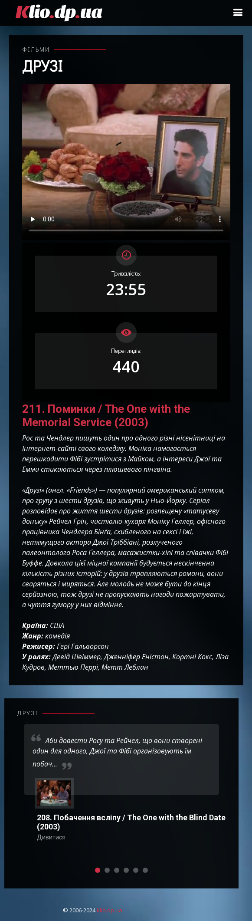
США (57, 625)
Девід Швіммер (76, 656)
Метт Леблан (124, 667)
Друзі (42, 65)
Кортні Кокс (192, 656)
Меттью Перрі (73, 667)
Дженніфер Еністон (136, 656)
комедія (57, 636)
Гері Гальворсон (83, 646)
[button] (97, 870)
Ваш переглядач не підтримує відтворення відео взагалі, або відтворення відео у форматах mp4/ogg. (126, 162)
